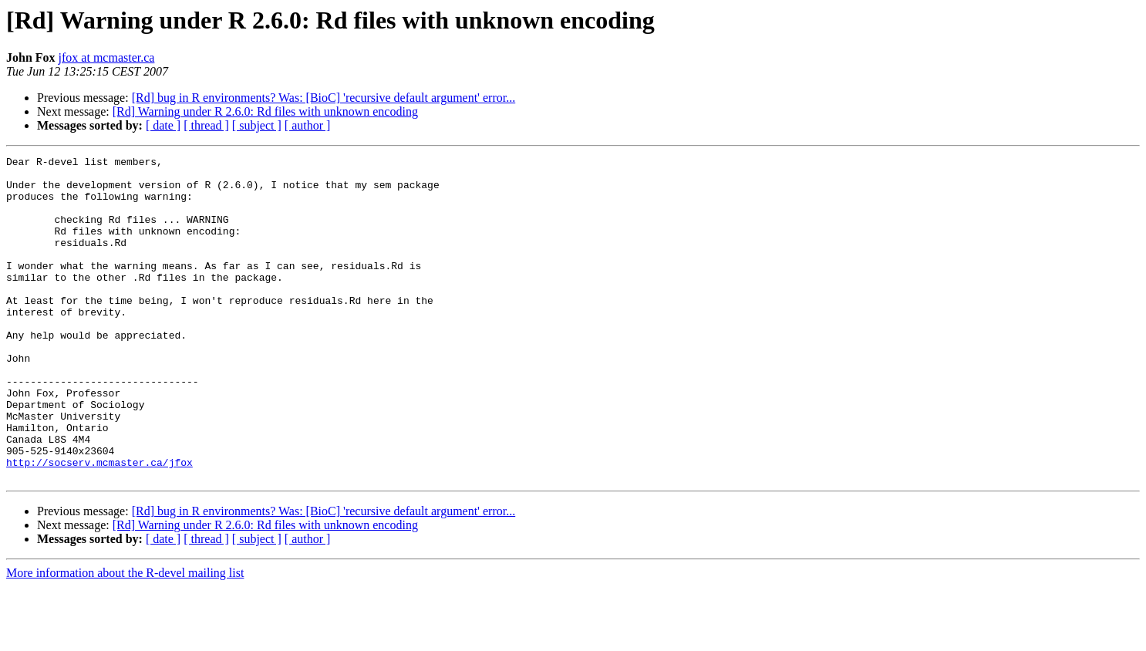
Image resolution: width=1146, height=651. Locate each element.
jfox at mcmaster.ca (107, 57)
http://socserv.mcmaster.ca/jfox (99, 524)
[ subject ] (256, 125)
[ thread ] (206, 125)
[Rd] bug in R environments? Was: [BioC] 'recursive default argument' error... (324, 97)
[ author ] (308, 125)
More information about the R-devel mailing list (125, 637)
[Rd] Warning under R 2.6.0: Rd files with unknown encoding (265, 111)
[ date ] (163, 125)
